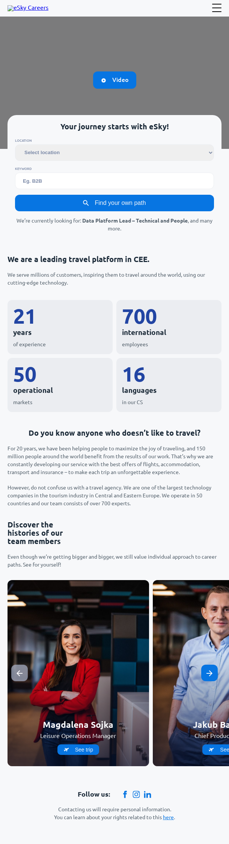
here (168, 817)
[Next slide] (209, 673)
